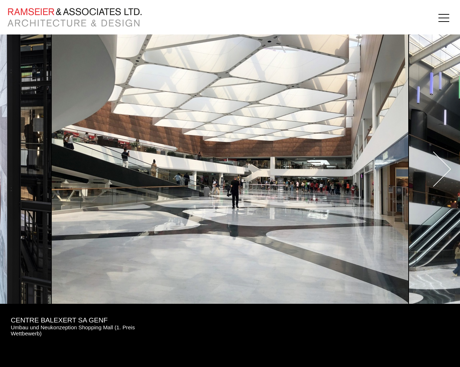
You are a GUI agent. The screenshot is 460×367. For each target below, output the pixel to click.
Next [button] (424, 169)
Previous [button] (36, 169)
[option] (230, 169)
